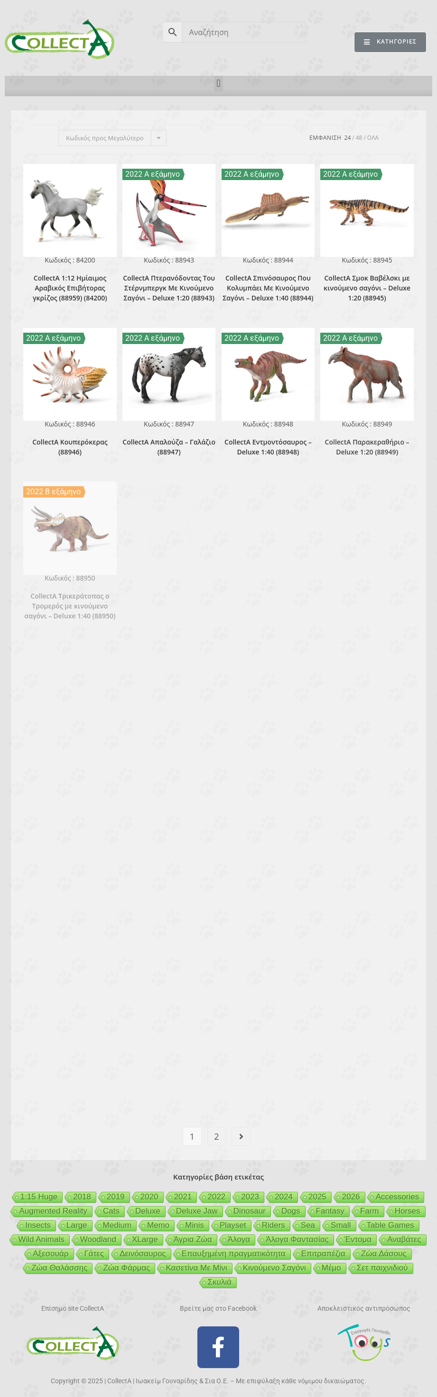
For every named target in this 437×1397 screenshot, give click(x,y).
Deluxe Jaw (197, 1211)
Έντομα (358, 1239)
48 (359, 138)
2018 (82, 1196)
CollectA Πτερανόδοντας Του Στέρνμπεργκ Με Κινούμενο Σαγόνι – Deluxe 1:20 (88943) (169, 287)
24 (347, 138)
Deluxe (147, 1211)
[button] (218, 83)
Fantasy (330, 1211)
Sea (308, 1225)
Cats (111, 1211)
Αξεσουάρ (50, 1253)
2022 (216, 1196)
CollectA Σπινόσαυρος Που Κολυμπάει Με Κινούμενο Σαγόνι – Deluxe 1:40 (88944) (268, 287)
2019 (116, 1196)
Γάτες (94, 1253)
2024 (284, 1196)
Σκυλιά (220, 1282)
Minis (194, 1225)
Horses (407, 1211)
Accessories (397, 1196)
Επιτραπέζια (323, 1253)
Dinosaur (249, 1211)
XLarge (145, 1239)
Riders (273, 1225)
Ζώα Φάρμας (126, 1267)
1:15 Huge (38, 1196)
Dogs (290, 1211)
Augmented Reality (53, 1211)
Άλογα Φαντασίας (297, 1239)
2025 (317, 1196)
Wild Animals (41, 1239)
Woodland (98, 1239)
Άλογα (239, 1239)
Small (341, 1225)
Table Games (390, 1225)
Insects (38, 1225)
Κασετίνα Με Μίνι (196, 1267)
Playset (233, 1225)
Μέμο (331, 1267)
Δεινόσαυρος (143, 1253)
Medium (117, 1225)
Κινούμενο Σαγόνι (274, 1267)
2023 (250, 1196)
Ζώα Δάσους (384, 1253)
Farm (369, 1211)
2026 (351, 1196)
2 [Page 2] (216, 1136)
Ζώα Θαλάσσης (59, 1267)
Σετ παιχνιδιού (382, 1267)
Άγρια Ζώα (193, 1239)
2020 (149, 1196)
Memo (158, 1225)
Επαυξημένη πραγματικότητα (234, 1253)
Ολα (373, 138)
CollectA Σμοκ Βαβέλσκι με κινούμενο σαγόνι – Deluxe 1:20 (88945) (367, 287)
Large (76, 1225)
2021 (183, 1196)
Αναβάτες (404, 1239)
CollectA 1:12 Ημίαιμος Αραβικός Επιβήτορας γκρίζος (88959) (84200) (70, 287)
